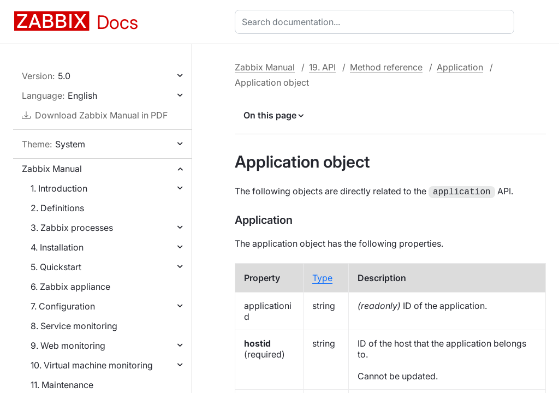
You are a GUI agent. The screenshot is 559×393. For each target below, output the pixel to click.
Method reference (386, 67)
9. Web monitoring (68, 345)
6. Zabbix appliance (70, 286)
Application (460, 67)
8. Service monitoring (74, 325)
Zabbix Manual (52, 168)
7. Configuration (63, 306)
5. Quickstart (56, 266)
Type (322, 276)
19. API (322, 67)
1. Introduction (59, 188)
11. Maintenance (62, 384)
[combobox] (377, 21)
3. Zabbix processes (72, 227)
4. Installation (57, 247)
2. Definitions (57, 208)
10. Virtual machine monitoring (92, 365)
